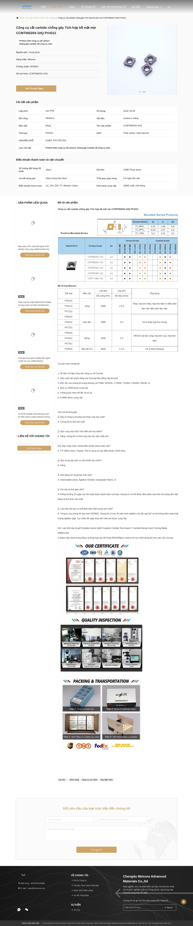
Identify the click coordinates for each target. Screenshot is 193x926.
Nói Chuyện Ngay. (36, 88)
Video (72, 7)
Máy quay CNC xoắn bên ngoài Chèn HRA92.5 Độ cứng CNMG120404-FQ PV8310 (33, 249)
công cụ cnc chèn (90, 780)
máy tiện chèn (106, 780)
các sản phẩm (31, 18)
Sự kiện (136, 7)
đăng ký (168, 907)
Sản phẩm (57, 7)
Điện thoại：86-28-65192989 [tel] (31, 883)
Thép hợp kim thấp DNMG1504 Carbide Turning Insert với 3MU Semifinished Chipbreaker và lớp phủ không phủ (34, 305)
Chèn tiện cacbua (48, 18)
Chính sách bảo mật (30, 923)
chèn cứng (74, 780)
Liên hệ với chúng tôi (113, 7)
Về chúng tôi (88, 7)
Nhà (43, 7)
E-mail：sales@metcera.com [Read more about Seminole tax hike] (31, 888)
